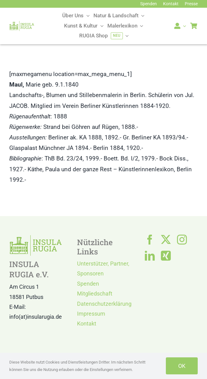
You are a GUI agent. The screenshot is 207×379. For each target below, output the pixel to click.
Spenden (88, 283)
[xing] (166, 256)
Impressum (91, 313)
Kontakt (86, 323)
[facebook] (150, 240)
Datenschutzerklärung (104, 303)
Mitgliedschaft (94, 293)
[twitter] (166, 240)
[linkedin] (150, 256)
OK (181, 366)
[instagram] (182, 240)
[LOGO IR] (21, 23)
